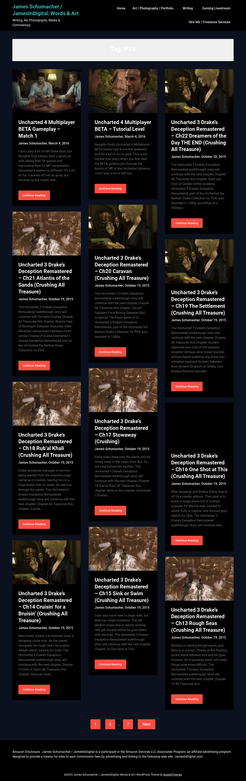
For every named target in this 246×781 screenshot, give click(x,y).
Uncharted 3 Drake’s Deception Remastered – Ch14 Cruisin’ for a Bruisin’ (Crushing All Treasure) (45, 606)
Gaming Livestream (216, 8)
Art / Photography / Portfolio (153, 8)
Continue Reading (34, 195)
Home (121, 8)
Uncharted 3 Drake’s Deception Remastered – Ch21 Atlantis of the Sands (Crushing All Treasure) (45, 278)
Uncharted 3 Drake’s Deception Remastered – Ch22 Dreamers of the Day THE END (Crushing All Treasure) (198, 135)
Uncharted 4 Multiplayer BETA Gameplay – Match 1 (46, 129)
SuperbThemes (172, 774)
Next (146, 724)
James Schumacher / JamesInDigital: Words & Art (45, 10)
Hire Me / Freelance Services (209, 22)
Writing (188, 8)
